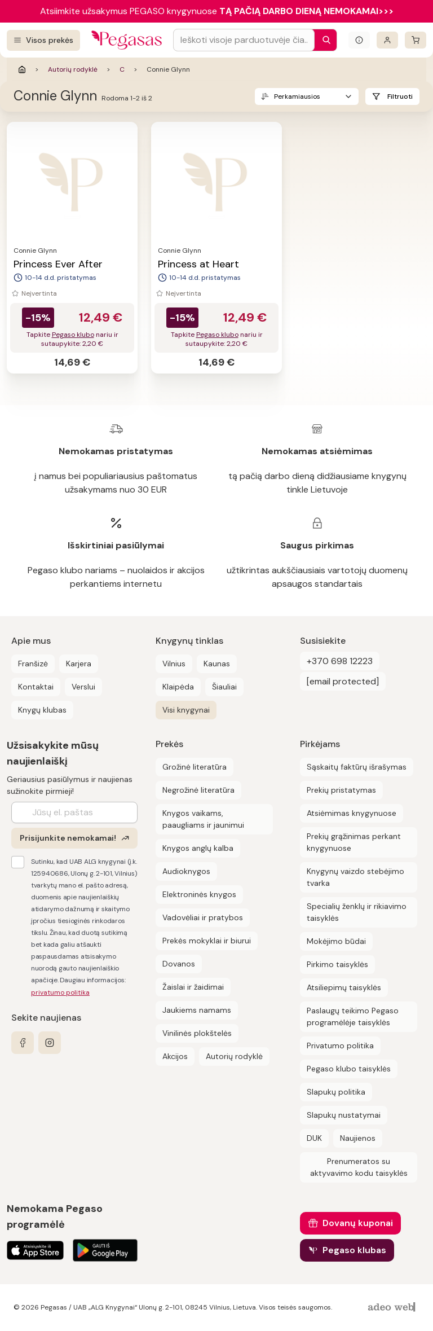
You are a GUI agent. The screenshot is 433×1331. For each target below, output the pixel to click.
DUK (314, 1138)
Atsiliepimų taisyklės (344, 987)
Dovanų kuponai (357, 1223)
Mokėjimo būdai (336, 941)
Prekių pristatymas (341, 790)
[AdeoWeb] (392, 1307)
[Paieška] (323, 40)
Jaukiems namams (196, 1010)
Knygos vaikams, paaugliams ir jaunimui (203, 819)
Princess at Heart (198, 264)
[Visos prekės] (43, 40)
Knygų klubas (42, 710)
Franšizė (33, 663)
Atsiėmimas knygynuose (351, 813)
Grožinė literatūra (194, 767)
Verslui (83, 687)
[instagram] (49, 1042)
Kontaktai (36, 687)
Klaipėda (178, 687)
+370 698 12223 (340, 661)
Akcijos (175, 1056)
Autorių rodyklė (73, 69)
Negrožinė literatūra (198, 790)
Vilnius (173, 663)
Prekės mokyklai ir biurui (206, 940)
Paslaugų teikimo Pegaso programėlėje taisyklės (353, 1016)
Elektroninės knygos (199, 894)
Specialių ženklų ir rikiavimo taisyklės (357, 912)
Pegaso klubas (354, 1250)
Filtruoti (400, 96)
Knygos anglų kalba (197, 848)
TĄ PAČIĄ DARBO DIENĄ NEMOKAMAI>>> (306, 11)
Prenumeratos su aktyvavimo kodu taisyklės (359, 1167)
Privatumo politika (340, 1045)
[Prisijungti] (387, 40)
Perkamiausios (297, 96)
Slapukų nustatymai (344, 1115)
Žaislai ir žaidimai (193, 987)
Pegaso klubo (73, 334)
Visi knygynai (186, 710)
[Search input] (244, 40)
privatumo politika (60, 992)
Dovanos (178, 964)
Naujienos (357, 1138)
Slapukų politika (336, 1092)
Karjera (78, 663)
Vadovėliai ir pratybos (202, 917)
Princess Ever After (58, 264)
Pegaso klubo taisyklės (349, 1069)
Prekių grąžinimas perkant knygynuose (354, 842)
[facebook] (22, 1042)
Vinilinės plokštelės (197, 1033)
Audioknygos (186, 871)
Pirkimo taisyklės (337, 964)
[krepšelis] (415, 40)
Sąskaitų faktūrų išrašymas (357, 767)
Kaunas (217, 663)
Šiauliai (224, 687)
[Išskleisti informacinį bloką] (359, 40)
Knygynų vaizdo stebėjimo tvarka (355, 877)
